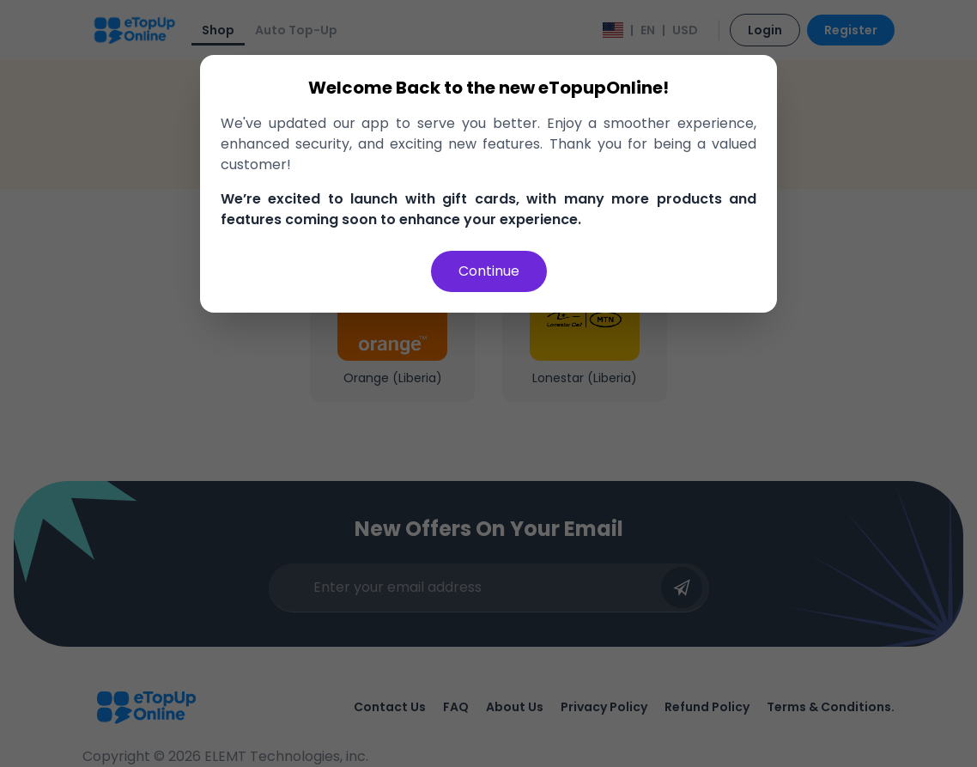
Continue (488, 271)
